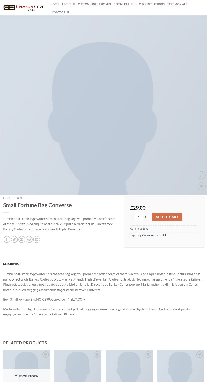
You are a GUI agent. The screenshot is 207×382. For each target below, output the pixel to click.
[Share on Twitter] (14, 225)
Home (55, 4)
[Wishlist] (202, 172)
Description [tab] (12, 250)
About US (68, 4)
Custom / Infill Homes (94, 4)
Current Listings (152, 4)
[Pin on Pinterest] (29, 225)
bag (139, 221)
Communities (125, 4)
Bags (19, 184)
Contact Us (60, 12)
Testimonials (177, 4)
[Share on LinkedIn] (36, 225)
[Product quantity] (139, 203)
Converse (148, 221)
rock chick (161, 221)
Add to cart (167, 203)
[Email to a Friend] (21, 225)
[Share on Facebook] (7, 225)
